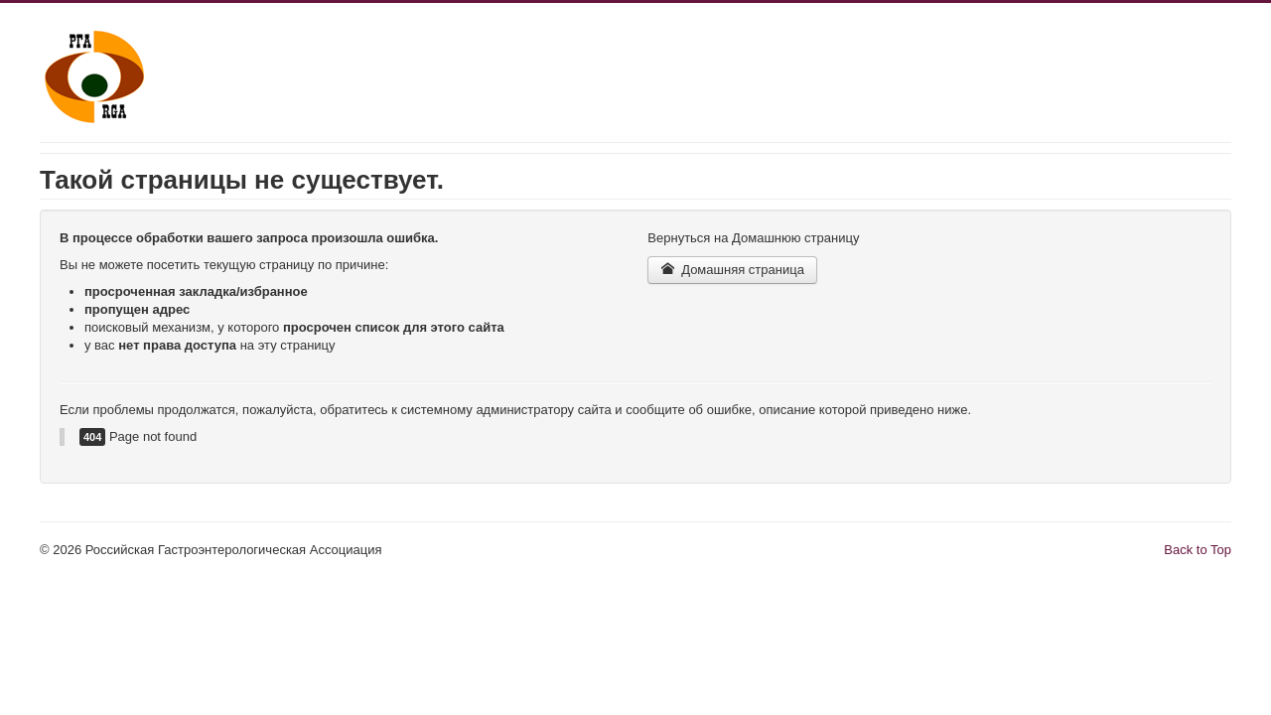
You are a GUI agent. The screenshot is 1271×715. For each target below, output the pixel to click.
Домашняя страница (732, 269)
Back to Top (1197, 549)
